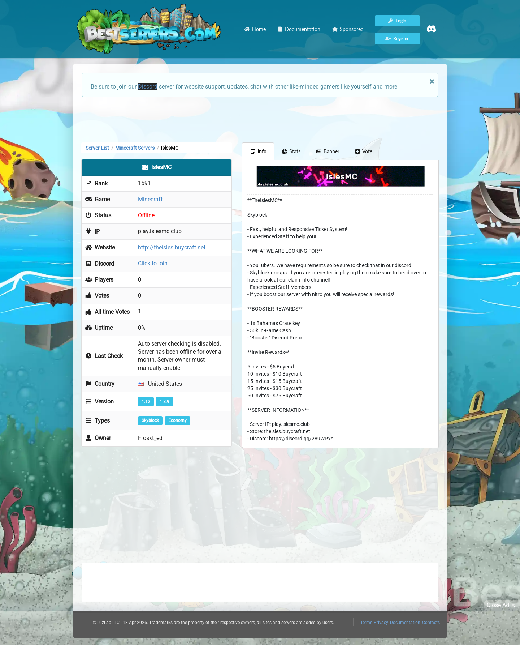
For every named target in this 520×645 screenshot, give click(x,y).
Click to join (153, 263)
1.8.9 (164, 401)
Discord (147, 86)
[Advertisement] (260, 119)
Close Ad (502, 605)
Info (258, 151)
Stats (291, 151)
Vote (364, 151)
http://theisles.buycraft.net (171, 247)
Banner (327, 151)
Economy (177, 420)
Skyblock (150, 420)
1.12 (146, 401)
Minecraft (150, 199)
